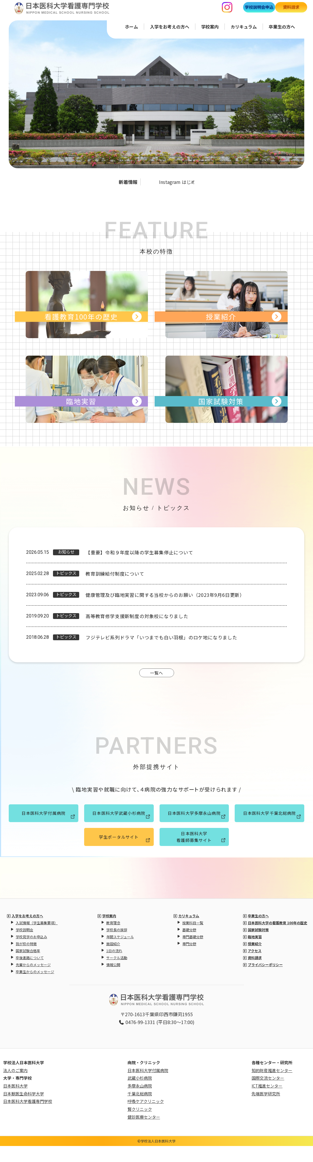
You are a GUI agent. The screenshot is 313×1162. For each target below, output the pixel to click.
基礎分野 (189, 945)
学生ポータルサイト (123, 852)
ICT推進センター (267, 1102)
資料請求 (291, 7)
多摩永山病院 (140, 1102)
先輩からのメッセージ (33, 980)
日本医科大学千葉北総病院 (270, 823)
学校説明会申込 (259, 7)
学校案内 (210, 26)
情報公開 (113, 980)
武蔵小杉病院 (140, 1094)
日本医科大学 (15, 1102)
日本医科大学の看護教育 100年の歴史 (277, 938)
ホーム (131, 26)
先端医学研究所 (266, 1110)
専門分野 (189, 959)
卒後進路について (30, 973)
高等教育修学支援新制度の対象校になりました (137, 616)
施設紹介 (113, 959)
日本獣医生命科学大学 (23, 1110)
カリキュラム (244, 26)
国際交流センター (268, 1094)
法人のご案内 (15, 1086)
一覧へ (156, 678)
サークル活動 (116, 973)
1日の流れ (114, 966)
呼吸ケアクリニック (146, 1117)
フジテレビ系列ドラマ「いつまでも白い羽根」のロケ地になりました (161, 637)
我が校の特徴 (26, 959)
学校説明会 (24, 945)
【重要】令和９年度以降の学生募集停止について (139, 552)
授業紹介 (255, 959)
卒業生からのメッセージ (35, 987)
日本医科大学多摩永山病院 (194, 823)
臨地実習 (255, 952)
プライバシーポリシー (265, 980)
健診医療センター (144, 1133)
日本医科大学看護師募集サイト (200, 851)
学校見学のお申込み (31, 952)
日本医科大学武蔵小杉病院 (119, 823)
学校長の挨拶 (116, 945)
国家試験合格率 (28, 966)
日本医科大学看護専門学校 (27, 1117)
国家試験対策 (258, 945)
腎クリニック (140, 1125)
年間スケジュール (120, 952)
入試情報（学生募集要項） (37, 938)
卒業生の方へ (282, 26)
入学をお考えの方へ (169, 26)
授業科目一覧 (192, 938)
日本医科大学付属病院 (46, 823)
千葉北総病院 (140, 1110)
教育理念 (113, 938)
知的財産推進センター (272, 1086)
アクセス (254, 966)
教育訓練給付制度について (115, 573)
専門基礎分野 (192, 952)
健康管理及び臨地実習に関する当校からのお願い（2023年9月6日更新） (165, 594)
